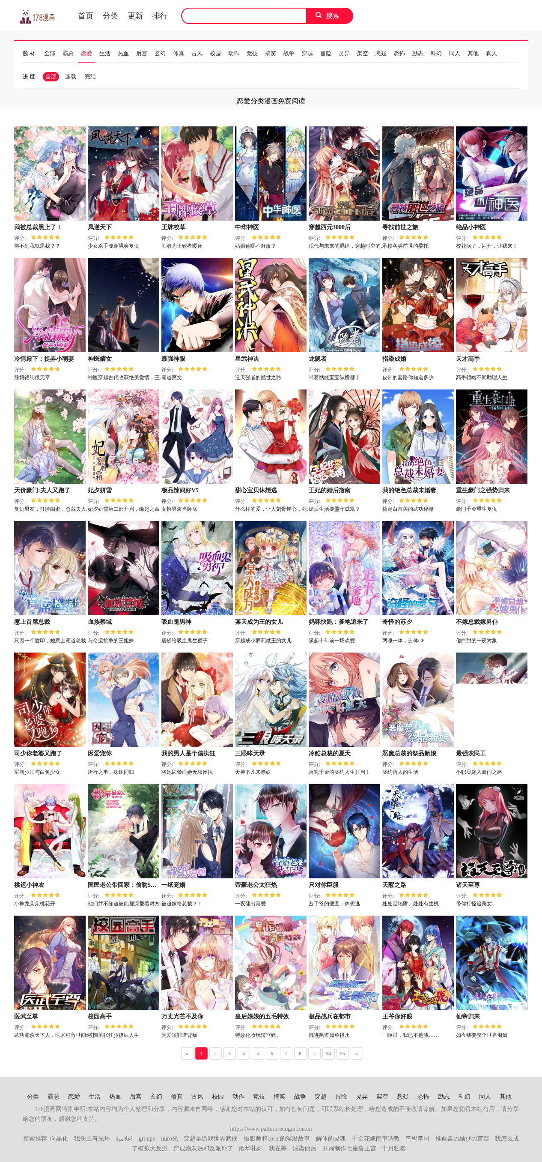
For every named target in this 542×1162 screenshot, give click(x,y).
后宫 (141, 53)
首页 (85, 16)
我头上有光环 (92, 1138)
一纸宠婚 (173, 885)
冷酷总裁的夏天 (330, 753)
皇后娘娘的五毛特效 (262, 1016)
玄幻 (160, 53)
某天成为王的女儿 (259, 622)
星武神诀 (247, 359)
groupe (147, 1138)
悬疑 (381, 53)
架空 (362, 53)
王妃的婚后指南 (330, 490)
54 (328, 1054)
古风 (197, 53)
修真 (178, 53)
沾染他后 (304, 1148)
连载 (70, 76)
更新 (135, 16)
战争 (289, 53)
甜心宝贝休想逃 (256, 490)
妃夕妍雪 (100, 490)
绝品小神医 (471, 227)
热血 (123, 53)
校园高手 (100, 1016)
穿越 (307, 53)
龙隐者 (318, 359)
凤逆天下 (100, 227)
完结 (90, 76)
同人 (454, 53)
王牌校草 (173, 227)
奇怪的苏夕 (397, 622)
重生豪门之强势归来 (483, 490)
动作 (233, 53)
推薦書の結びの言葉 (462, 1138)
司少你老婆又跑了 (38, 753)
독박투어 (417, 1138)
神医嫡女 (100, 359)
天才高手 (468, 359)
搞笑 (270, 53)
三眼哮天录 (250, 753)
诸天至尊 (468, 885)
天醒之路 (394, 885)
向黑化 (59, 1138)
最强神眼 (173, 359)
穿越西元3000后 (330, 227)
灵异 (344, 53)
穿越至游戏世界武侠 (211, 1138)
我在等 (278, 1148)
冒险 (325, 53)
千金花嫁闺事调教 (376, 1138)
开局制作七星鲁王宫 (349, 1148)
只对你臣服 (324, 885)
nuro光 (169, 1138)
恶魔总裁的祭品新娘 (409, 753)
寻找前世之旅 (400, 227)
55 (342, 1054)
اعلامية (124, 1138)
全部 (49, 53)
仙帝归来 (468, 1016)
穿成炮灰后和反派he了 (203, 1148)
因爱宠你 (100, 753)
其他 (473, 53)
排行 (160, 16)
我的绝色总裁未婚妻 (409, 490)
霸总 (68, 53)
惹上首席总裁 (32, 622)
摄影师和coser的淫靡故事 (277, 1138)
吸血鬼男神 (176, 622)
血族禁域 (100, 622)
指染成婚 (394, 359)
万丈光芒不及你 (182, 1016)
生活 (104, 53)
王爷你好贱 (397, 1016)
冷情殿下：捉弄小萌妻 (44, 359)
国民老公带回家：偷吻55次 (124, 885)
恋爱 (86, 53)
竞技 (252, 53)
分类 (110, 16)
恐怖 (399, 53)
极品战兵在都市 (330, 1016)
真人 (491, 53)
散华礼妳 (251, 1148)
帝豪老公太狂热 (256, 885)
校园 (215, 53)
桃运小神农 (29, 885)
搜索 (332, 15)
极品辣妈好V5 (180, 490)
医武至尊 (26, 1016)
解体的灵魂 (331, 1138)
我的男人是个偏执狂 (188, 753)
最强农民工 (471, 753)
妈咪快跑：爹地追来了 (339, 622)
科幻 (436, 53)
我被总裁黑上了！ (38, 227)
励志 (417, 53)
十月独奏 (394, 1148)
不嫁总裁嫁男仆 (477, 622)
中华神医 (247, 227)
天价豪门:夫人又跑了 (42, 490)
